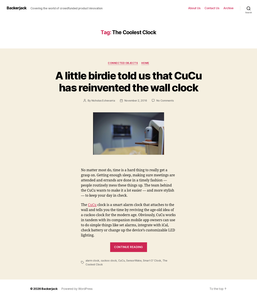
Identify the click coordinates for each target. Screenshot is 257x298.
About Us (194, 8)
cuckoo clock (109, 260)
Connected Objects (123, 63)
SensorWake (133, 260)
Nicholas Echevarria (103, 100)
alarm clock (92, 260)
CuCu (92, 205)
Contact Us (212, 8)
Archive (228, 8)
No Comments (165, 100)
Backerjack (17, 8)
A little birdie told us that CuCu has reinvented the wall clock (128, 81)
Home (145, 63)
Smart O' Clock (152, 260)
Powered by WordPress (77, 288)
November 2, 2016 (135, 100)
